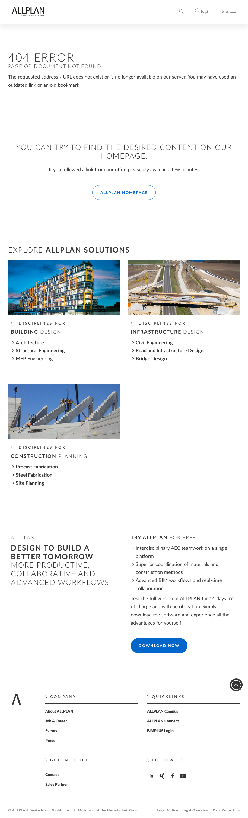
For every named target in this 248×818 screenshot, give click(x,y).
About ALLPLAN (59, 711)
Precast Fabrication (37, 467)
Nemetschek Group (123, 810)
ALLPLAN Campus (162, 711)
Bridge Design (151, 359)
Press (50, 741)
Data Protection (226, 810)
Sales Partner (56, 785)
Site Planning (30, 483)
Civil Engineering (154, 343)
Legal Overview (195, 810)
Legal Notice (167, 810)
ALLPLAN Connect (163, 721)
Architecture (30, 343)
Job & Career (56, 721)
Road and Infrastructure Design (170, 350)
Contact (52, 775)
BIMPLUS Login (160, 731)
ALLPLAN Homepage (124, 193)
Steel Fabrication (34, 475)
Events (51, 731)
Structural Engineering (40, 350)
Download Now (159, 646)
